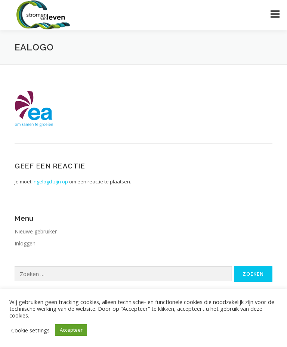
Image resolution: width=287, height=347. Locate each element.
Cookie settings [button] (30, 330)
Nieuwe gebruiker (36, 231)
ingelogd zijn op (50, 181)
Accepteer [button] (71, 329)
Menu (274, 13)
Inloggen (25, 243)
